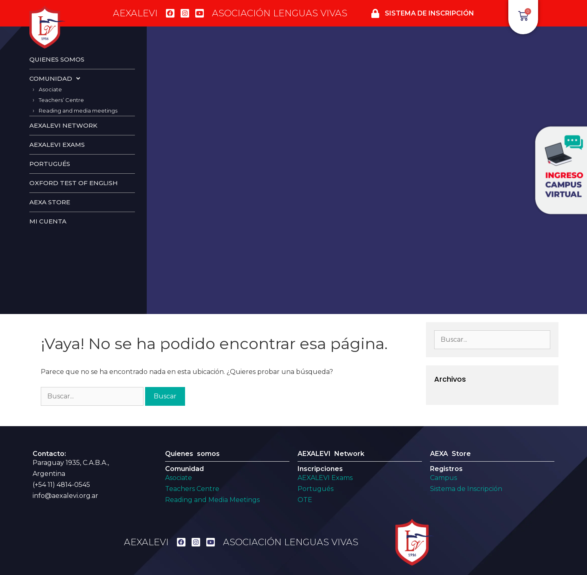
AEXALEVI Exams (325, 478)
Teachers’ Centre (61, 100)
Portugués (49, 164)
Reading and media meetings (78, 110)
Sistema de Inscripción (466, 489)
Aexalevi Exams (57, 144)
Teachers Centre (192, 489)
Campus (443, 478)
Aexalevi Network (63, 125)
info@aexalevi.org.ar (65, 496)
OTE (305, 500)
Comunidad (54, 78)
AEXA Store (49, 202)
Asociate (50, 89)
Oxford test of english (73, 183)
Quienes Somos (56, 59)
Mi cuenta (47, 221)
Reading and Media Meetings (212, 500)
